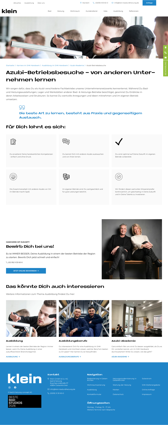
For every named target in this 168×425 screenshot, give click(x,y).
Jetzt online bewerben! (25, 271)
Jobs (105, 11)
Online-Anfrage (148, 390)
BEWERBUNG (165, 68)
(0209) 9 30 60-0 (100, 3)
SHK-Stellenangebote (151, 385)
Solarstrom (146, 378)
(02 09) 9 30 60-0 (15, 262)
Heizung (60, 11)
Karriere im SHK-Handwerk (28, 65)
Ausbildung (118, 11)
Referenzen (133, 11)
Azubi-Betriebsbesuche (96, 65)
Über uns (41, 3)
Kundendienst (91, 11)
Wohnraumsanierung (96, 385)
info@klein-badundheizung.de (125, 3)
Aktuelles (17, 3)
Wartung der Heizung (122, 385)
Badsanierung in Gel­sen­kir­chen (97, 379)
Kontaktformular (94, 394)
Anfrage (149, 3)
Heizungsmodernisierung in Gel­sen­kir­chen (124, 379)
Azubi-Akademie (77, 65)
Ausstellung (29, 3)
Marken (116, 390)
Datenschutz (118, 394)
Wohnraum (75, 11)
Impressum (147, 394)
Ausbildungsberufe (73, 341)
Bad (49, 11)
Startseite (10, 65)
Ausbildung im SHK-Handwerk (55, 65)
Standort (84, 3)
